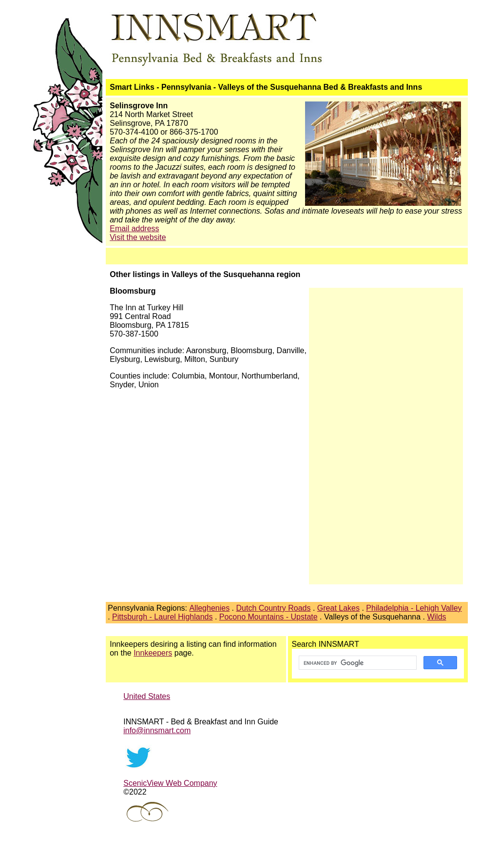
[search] (357, 662)
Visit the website (138, 237)
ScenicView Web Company (170, 783)
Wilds (436, 617)
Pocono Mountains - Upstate (268, 617)
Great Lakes (338, 608)
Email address (134, 228)
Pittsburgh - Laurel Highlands (162, 617)
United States (146, 696)
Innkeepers (153, 653)
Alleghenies (209, 608)
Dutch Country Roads (273, 608)
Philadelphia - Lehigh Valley (413, 608)
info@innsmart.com (157, 730)
